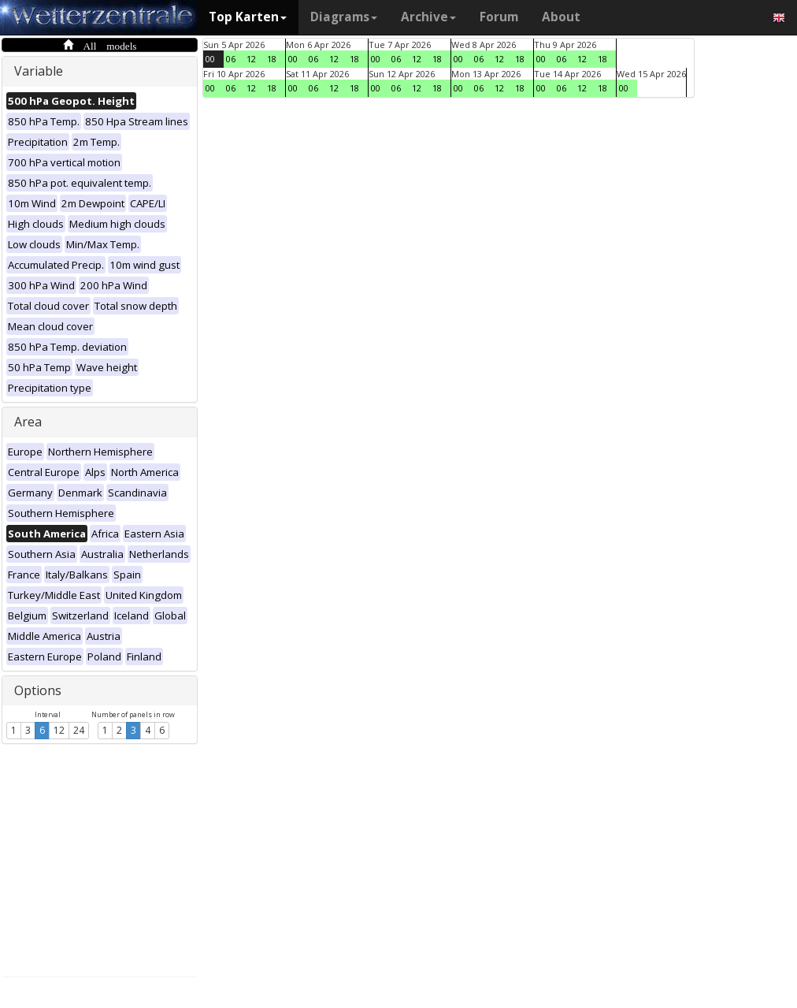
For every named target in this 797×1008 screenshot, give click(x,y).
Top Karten (248, 17)
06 (230, 59)
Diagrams (343, 17)
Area (28, 421)
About (561, 17)
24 (78, 730)
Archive (428, 17)
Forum (499, 17)
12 (59, 730)
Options (37, 690)
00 (210, 59)
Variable (38, 71)
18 (271, 59)
